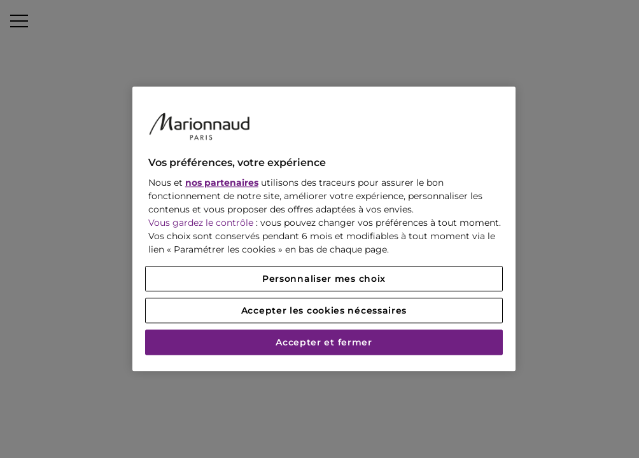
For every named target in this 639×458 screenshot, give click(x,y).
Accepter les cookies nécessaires (324, 311)
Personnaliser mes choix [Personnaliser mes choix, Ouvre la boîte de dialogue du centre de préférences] (324, 279)
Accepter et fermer (324, 343)
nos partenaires (221, 183)
